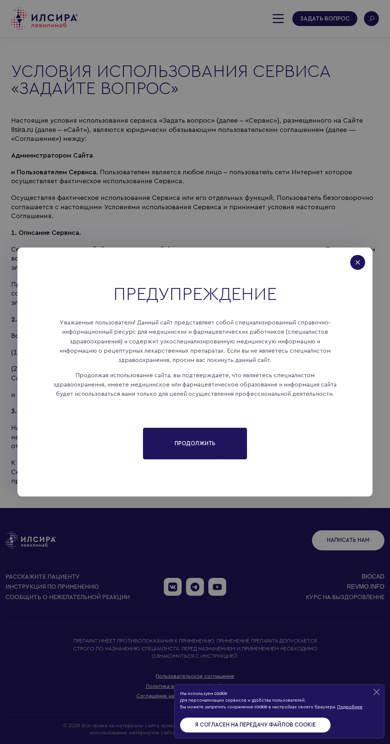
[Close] (361, 259)
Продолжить (195, 443)
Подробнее (350, 707)
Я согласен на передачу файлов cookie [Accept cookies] (255, 725)
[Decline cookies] (376, 692)
